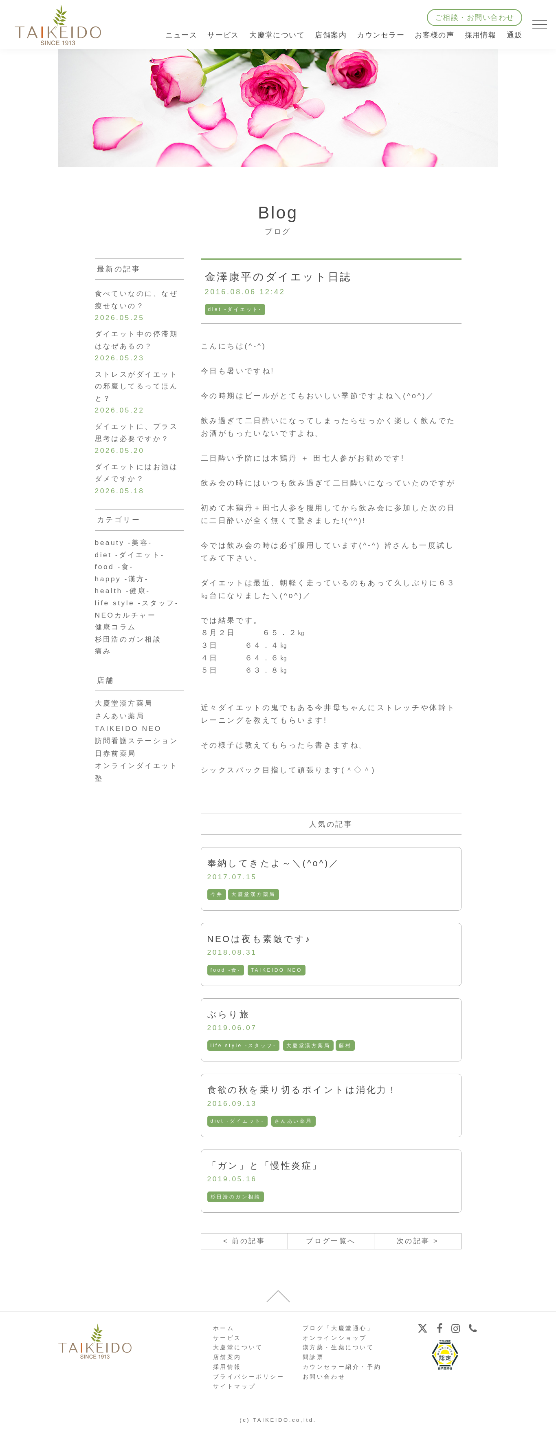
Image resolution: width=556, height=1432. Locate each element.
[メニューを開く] (540, 24)
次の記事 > (418, 1244)
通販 (515, 35)
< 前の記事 (244, 1244)
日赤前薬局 (117, 764)
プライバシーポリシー (249, 1379)
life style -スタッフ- (244, 1047)
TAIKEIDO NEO (277, 971)
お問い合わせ (324, 1379)
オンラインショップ (335, 1340)
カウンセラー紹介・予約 (342, 1370)
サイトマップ (234, 1389)
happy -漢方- (123, 587)
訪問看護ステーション (139, 752)
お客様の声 (434, 35)
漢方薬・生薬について (338, 1350)
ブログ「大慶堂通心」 (338, 1331)
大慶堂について (238, 1350)
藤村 (346, 1047)
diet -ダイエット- (235, 309)
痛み (103, 662)
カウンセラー (380, 35)
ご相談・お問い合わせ (474, 17)
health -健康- (124, 600)
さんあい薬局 (294, 1122)
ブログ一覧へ (331, 1244)
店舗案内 (227, 1360)
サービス (227, 1340)
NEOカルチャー (127, 624)
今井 (217, 895)
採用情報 (481, 35)
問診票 (313, 1360)
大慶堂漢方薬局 (254, 895)
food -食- (226, 971)
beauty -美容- (125, 549)
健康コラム (117, 637)
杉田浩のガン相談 (236, 1199)
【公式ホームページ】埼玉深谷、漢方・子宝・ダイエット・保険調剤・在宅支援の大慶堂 (58, 24)
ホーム (224, 1331)
